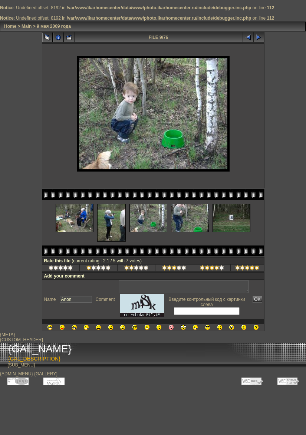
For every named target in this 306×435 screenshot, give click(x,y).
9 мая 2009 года (54, 26)
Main (27, 26)
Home (10, 26)
